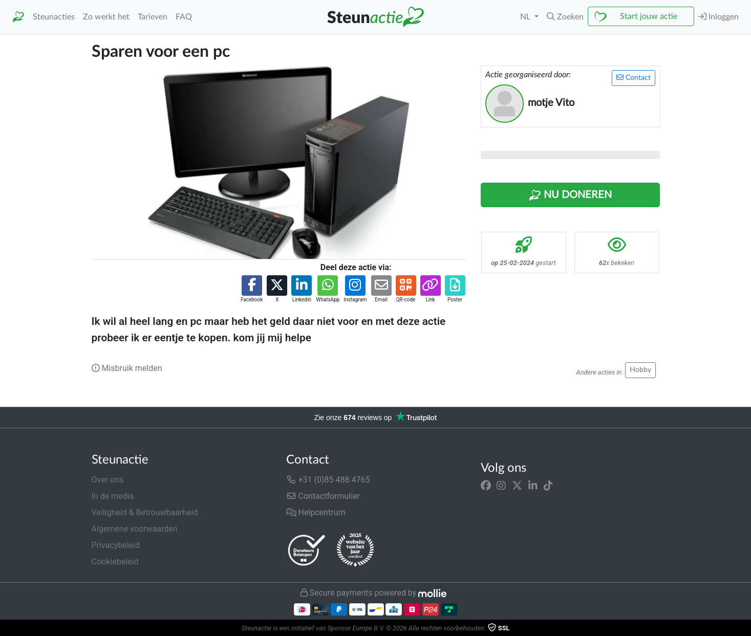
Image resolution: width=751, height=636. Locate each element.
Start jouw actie (648, 16)
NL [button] (526, 17)
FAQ (184, 17)
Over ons (108, 480)
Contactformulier (323, 496)
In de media (113, 496)
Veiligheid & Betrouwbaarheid (145, 512)
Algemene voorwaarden (135, 529)
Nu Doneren (570, 195)
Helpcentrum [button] (316, 512)
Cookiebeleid (115, 561)
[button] (565, 17)
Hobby (640, 370)
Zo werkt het (106, 17)
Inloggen (718, 16)
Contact (633, 77)
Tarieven (152, 17)
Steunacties (54, 17)
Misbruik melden (127, 368)
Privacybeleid (116, 545)
